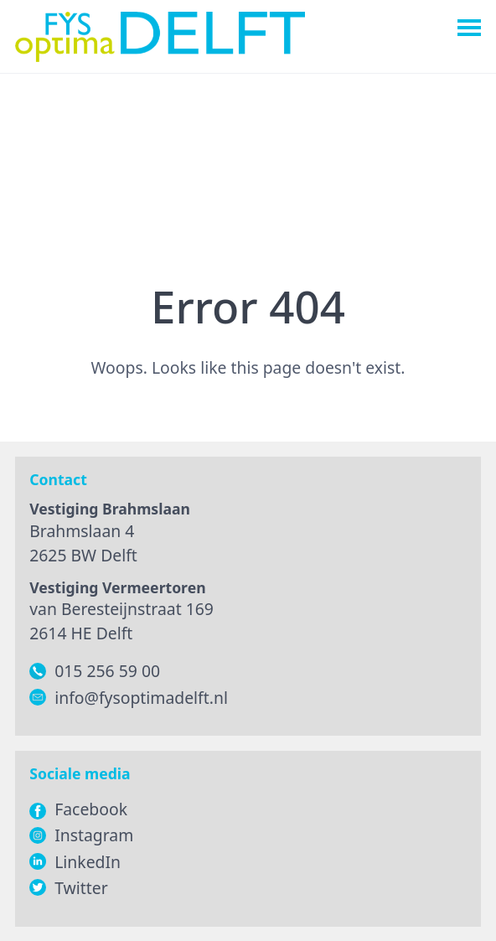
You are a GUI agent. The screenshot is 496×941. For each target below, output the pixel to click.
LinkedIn (87, 862)
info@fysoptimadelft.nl (141, 697)
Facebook (78, 809)
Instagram (93, 835)
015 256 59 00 (107, 670)
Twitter (80, 887)
